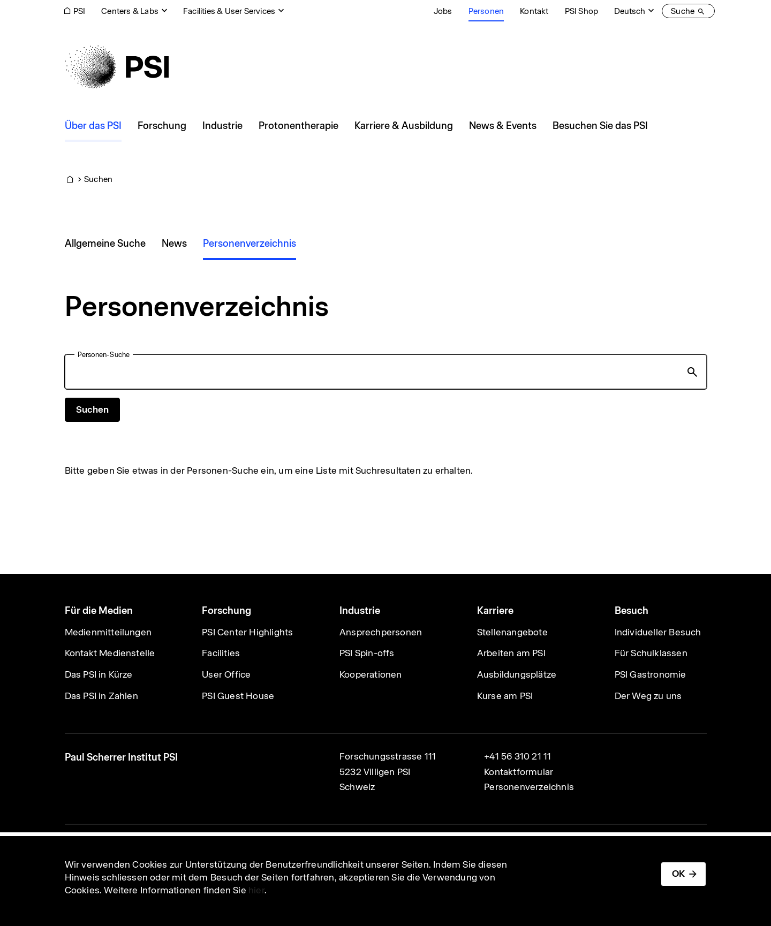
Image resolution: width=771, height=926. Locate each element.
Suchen (98, 179)
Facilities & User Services (229, 11)
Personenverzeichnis (529, 786)
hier (256, 890)
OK (678, 873)
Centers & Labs (129, 11)
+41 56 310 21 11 (517, 756)
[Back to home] (116, 66)
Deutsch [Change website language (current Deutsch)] (629, 11)
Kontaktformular (518, 771)
